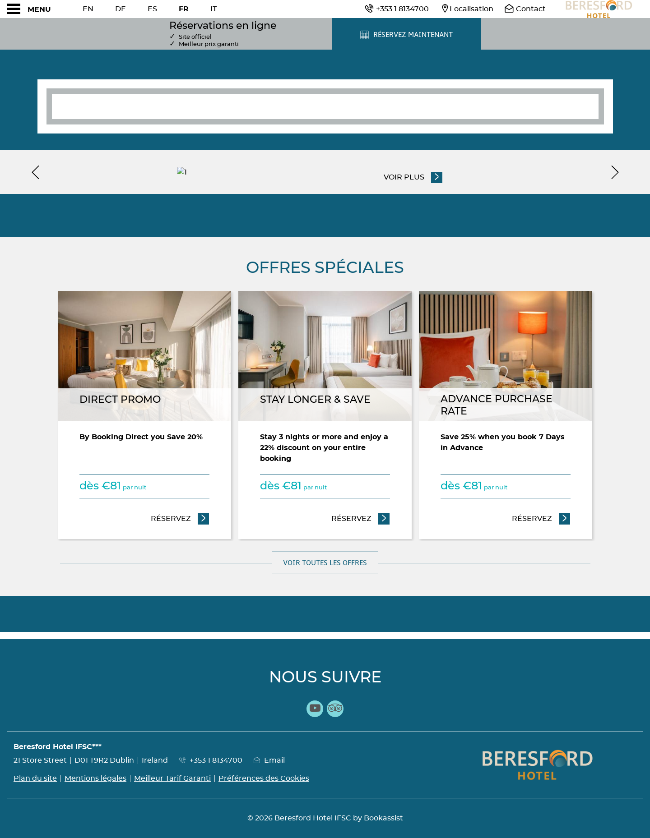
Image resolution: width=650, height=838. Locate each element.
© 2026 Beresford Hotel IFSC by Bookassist (325, 818)
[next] (615, 172)
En (88, 9)
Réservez (180, 517)
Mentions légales (95, 778)
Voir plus (404, 176)
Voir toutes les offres (325, 562)
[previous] (35, 172)
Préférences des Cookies (263, 778)
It (213, 9)
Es (152, 9)
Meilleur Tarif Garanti (172, 778)
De (120, 9)
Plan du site (35, 778)
